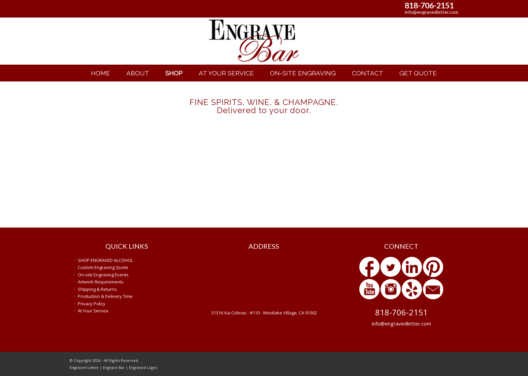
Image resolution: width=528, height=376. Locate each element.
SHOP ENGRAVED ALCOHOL (105, 260)
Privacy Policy (91, 304)
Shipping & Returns (97, 289)
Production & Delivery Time (105, 296)
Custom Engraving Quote (103, 267)
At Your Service (93, 311)
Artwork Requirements (101, 282)
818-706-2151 (429, 5)
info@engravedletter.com (431, 12)
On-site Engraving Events (103, 275)
